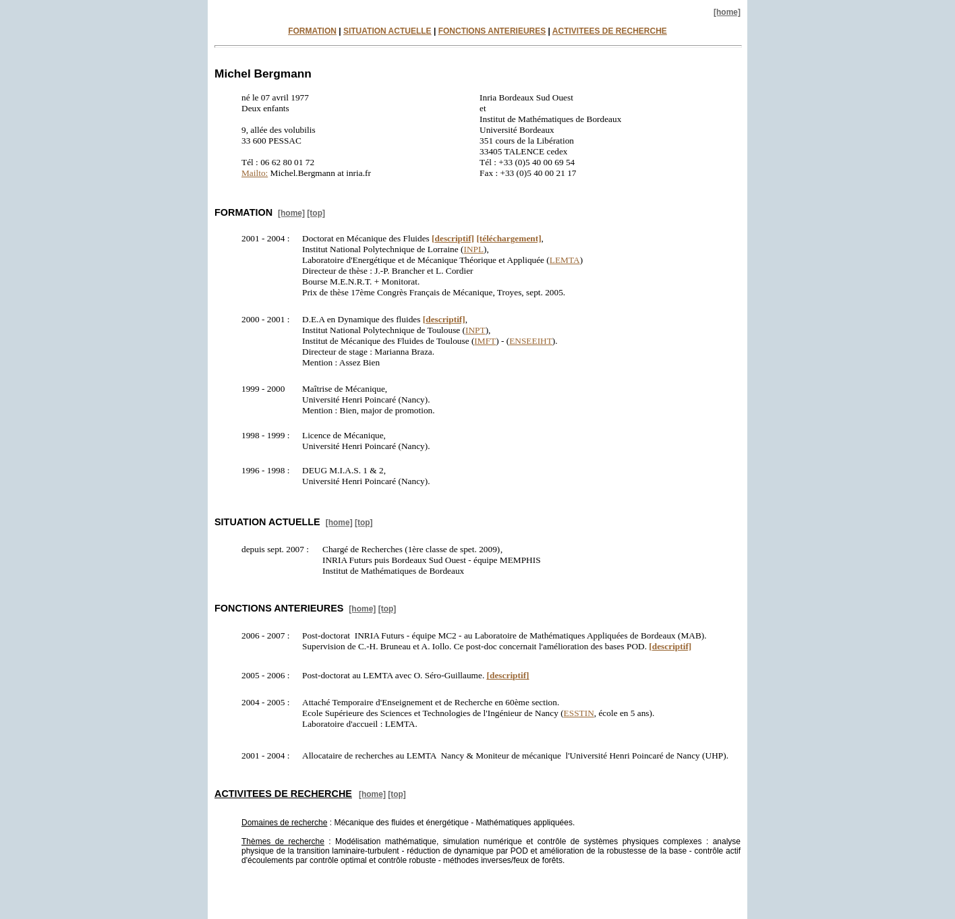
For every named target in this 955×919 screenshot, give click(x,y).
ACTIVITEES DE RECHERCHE (609, 31)
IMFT (485, 341)
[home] (727, 12)
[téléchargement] (508, 238)
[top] (316, 213)
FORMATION (312, 31)
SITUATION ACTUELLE (387, 31)
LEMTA (565, 260)
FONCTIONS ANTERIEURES (492, 31)
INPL (473, 249)
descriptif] (453, 238)
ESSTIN (579, 713)
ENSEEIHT (530, 341)
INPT (475, 330)
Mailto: (254, 173)
